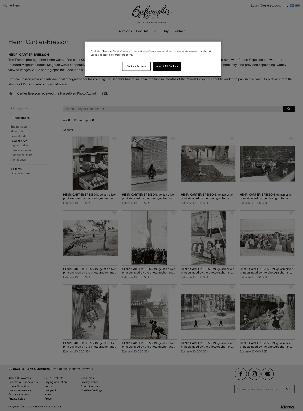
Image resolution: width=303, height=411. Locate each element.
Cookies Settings (136, 66)
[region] (153, 59)
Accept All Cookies (167, 66)
